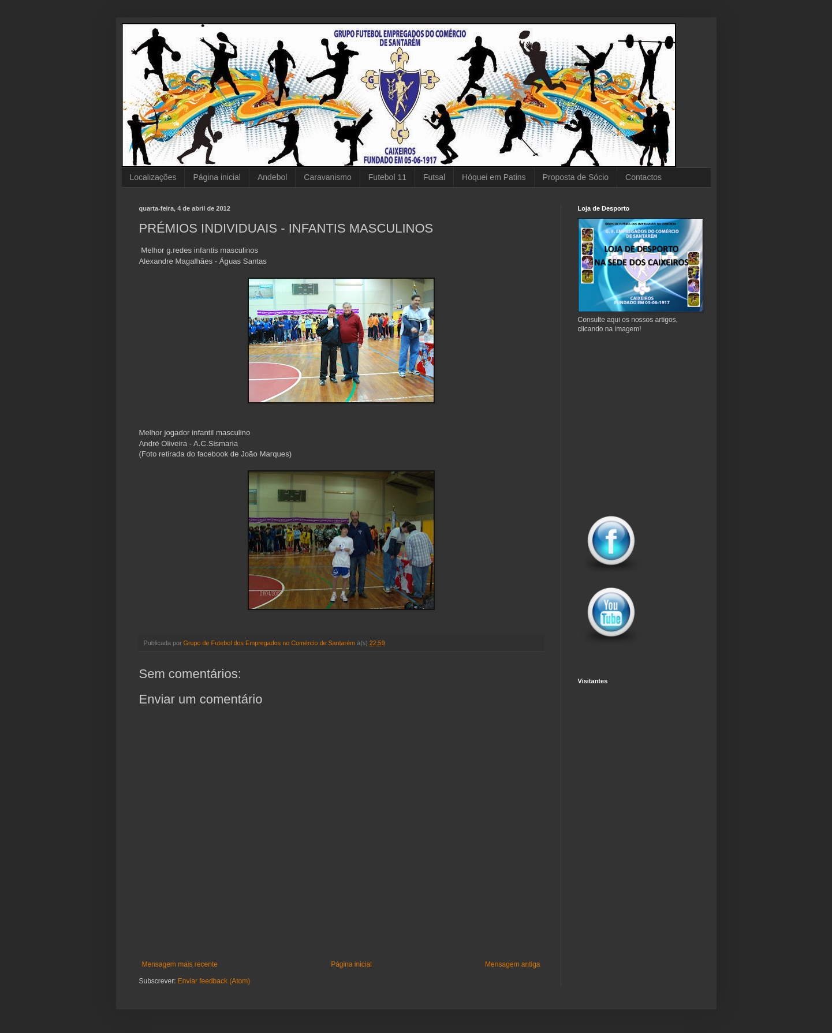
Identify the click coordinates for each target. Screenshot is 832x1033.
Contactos (643, 177)
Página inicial (217, 177)
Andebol (272, 177)
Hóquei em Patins (494, 177)
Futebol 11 (387, 177)
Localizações (153, 177)
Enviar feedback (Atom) (214, 981)
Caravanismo (327, 177)
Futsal (434, 177)
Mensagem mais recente (180, 964)
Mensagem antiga (512, 964)
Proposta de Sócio (576, 177)
